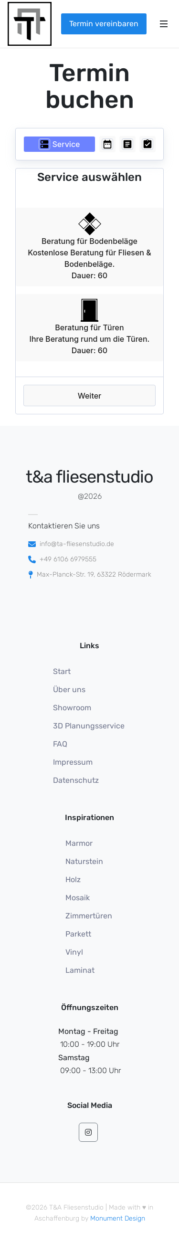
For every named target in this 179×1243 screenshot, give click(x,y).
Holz (73, 879)
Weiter (90, 395)
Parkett (78, 933)
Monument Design (117, 1218)
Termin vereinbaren (103, 23)
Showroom (72, 707)
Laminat (80, 970)
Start (62, 671)
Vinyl (74, 952)
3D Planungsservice (89, 725)
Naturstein (84, 861)
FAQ (60, 743)
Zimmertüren (88, 915)
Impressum (73, 762)
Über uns (69, 689)
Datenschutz (76, 780)
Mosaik (77, 897)
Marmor (79, 843)
